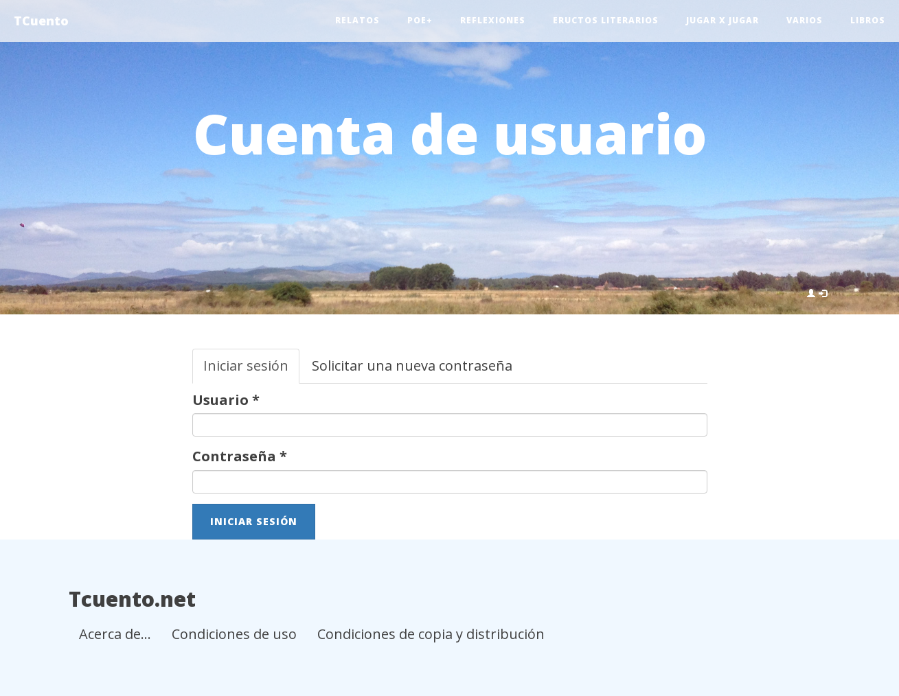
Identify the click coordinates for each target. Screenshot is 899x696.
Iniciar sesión (251, 370)
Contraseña (239, 456)
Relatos (357, 20)
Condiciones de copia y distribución (431, 634)
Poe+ (420, 20)
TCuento (41, 20)
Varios (804, 20)
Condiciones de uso (234, 634)
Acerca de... (115, 634)
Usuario (226, 400)
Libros (867, 20)
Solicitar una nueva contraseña (412, 365)
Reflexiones (492, 20)
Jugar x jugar (722, 20)
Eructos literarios (606, 20)
